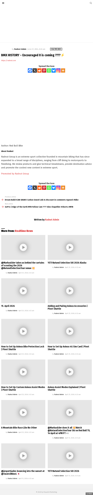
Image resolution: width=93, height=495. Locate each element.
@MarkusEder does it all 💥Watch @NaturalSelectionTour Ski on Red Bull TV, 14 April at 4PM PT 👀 (69, 430)
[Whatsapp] (49, 70)
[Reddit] (39, 70)
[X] (35, 70)
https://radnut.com (8, 61)
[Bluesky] (53, 70)
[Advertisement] (46, 24)
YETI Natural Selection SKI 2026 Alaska (67, 262)
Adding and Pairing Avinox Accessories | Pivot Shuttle (68, 307)
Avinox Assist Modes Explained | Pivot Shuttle (66, 388)
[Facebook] (30, 70)
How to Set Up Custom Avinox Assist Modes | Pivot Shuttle (23, 388)
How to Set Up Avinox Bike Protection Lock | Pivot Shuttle (22, 348)
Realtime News (24, 231)
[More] (63, 70)
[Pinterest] (44, 70)
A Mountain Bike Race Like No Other (19, 427)
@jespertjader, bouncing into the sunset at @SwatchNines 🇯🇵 (23, 472)
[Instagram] (58, 70)
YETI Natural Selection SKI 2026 (63, 471)
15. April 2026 (8, 305)
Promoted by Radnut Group (15, 173)
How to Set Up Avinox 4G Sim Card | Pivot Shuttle (68, 348)
